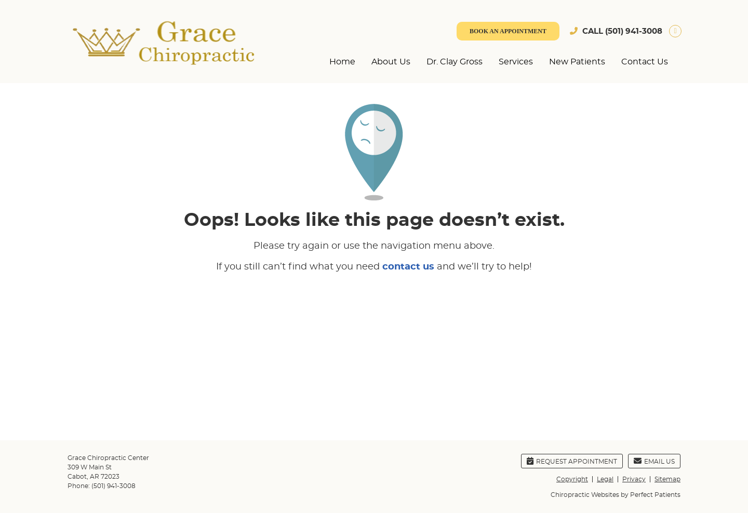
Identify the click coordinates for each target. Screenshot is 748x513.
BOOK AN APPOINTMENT (508, 31)
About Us (390, 62)
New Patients (577, 62)
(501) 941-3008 (633, 31)
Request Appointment (572, 461)
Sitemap (667, 479)
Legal (605, 479)
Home (342, 62)
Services (516, 62)
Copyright (572, 479)
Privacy (634, 479)
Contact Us (644, 62)
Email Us (654, 461)
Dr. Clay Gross (454, 62)
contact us (408, 267)
